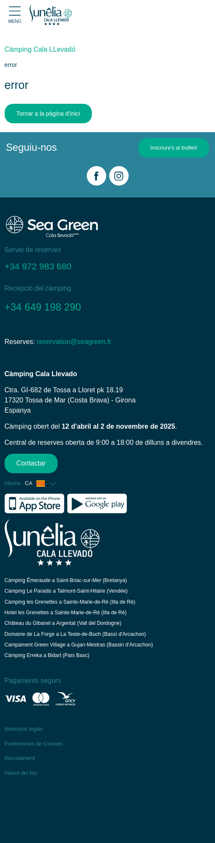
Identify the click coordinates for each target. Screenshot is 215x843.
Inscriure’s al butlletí (173, 148)
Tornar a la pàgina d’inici (48, 113)
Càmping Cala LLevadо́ (40, 49)
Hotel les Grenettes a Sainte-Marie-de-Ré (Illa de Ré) (66, 613)
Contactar (31, 463)
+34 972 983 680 (38, 266)
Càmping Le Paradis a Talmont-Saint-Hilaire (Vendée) (66, 591)
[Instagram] (119, 176)
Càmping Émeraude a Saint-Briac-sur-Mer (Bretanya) (66, 580)
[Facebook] (96, 176)
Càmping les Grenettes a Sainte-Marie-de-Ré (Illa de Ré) (70, 602)
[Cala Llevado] (51, 15)
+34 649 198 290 (43, 307)
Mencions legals (24, 729)
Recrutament (20, 758)
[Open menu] (15, 15)
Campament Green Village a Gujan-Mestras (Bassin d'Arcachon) (79, 645)
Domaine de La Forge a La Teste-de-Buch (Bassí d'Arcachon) (75, 634)
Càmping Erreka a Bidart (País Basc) (47, 655)
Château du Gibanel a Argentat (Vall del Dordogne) (63, 623)
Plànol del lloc (21, 773)
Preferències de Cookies (34, 744)
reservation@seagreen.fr (74, 341)
